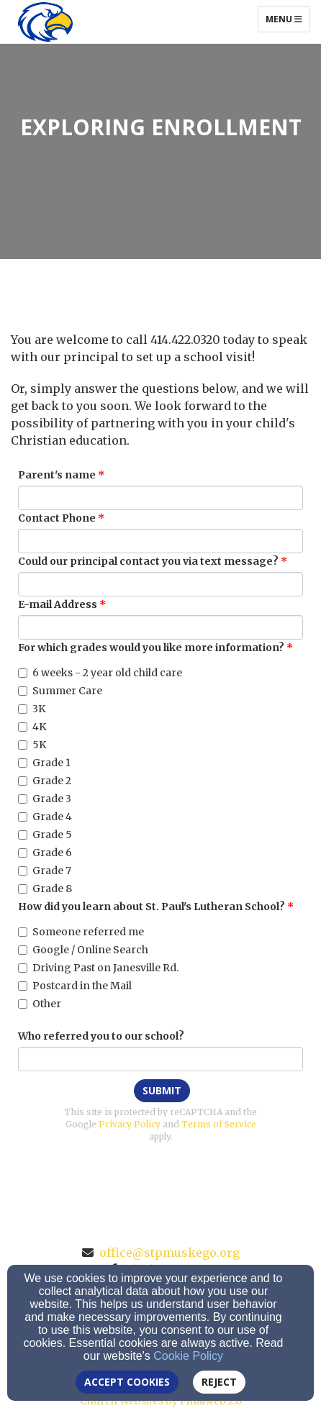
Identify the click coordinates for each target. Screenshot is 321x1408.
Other (39, 1003)
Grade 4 (45, 816)
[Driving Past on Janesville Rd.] (22, 968)
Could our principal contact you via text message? (148, 561)
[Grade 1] (22, 763)
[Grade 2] (22, 781)
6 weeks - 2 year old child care (100, 672)
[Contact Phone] (160, 541)
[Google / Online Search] (22, 950)
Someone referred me (81, 931)
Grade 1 (44, 762)
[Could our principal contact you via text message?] (160, 584)
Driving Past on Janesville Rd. (98, 967)
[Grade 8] (22, 889)
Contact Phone (57, 518)
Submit (162, 1090)
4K (32, 726)
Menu (287, 18)
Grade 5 (45, 834)
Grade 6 (45, 852)
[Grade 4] (22, 817)
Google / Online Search (83, 949)
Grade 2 (44, 780)
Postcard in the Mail (75, 985)
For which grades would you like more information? (151, 647)
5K (32, 744)
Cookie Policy (188, 1356)
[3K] (22, 709)
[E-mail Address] (160, 627)
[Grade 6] (22, 853)
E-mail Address (57, 604)
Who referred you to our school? (101, 1036)
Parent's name (57, 474)
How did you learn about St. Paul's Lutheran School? (151, 906)
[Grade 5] (22, 835)
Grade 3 (44, 798)
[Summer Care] (22, 691)
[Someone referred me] (22, 932)
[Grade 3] (22, 799)
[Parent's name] (160, 498)
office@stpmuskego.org (169, 1252)
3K (31, 708)
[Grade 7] (22, 871)
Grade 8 (45, 888)
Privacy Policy (129, 1124)
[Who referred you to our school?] (160, 1059)
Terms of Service (218, 1124)
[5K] (22, 745)
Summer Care (60, 690)
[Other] (22, 1004)
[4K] (22, 727)
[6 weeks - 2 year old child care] (22, 673)
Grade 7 (44, 870)
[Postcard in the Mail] (22, 986)
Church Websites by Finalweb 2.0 (161, 1400)
